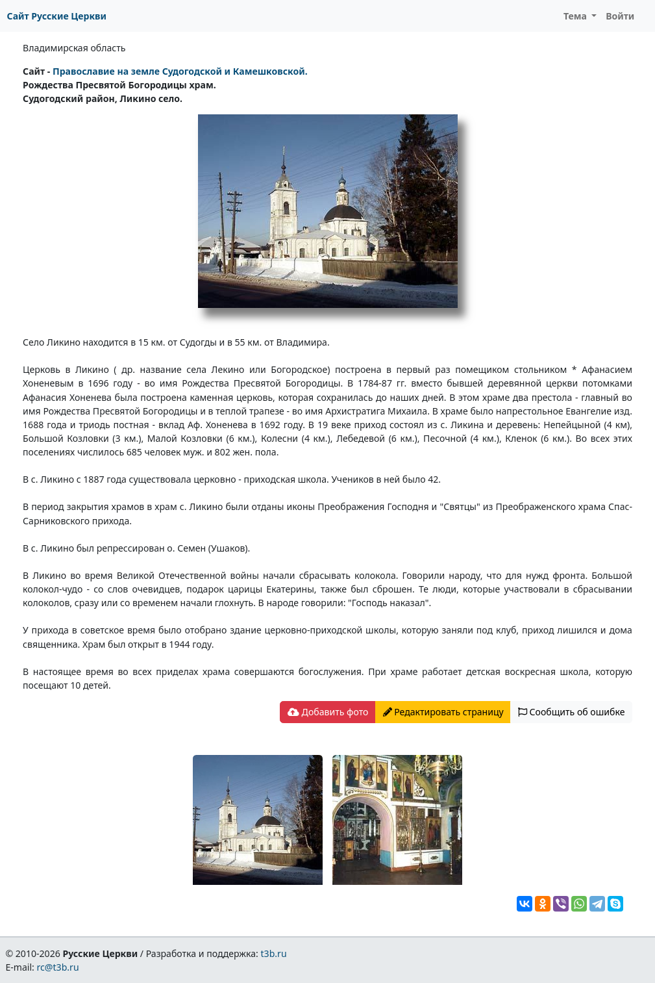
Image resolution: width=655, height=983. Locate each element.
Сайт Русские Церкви (56, 16)
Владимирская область (74, 48)
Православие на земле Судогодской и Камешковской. (180, 71)
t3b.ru (274, 953)
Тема (576, 16)
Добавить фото (328, 712)
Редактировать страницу (443, 712)
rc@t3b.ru (58, 967)
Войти (620, 16)
